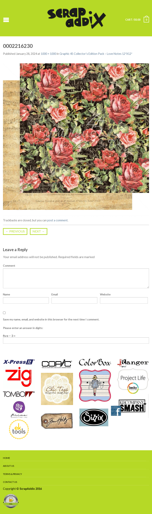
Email (54, 294)
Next (38, 231)
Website (105, 294)
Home (6, 458)
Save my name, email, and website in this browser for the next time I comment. (51, 319)
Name (6, 294)
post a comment (57, 220)
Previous (15, 231)
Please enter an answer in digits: (23, 328)
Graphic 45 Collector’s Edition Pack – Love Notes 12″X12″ (96, 53)
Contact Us (10, 482)
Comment (9, 265)
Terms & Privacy (12, 474)
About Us (8, 466)
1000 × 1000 (48, 53)
